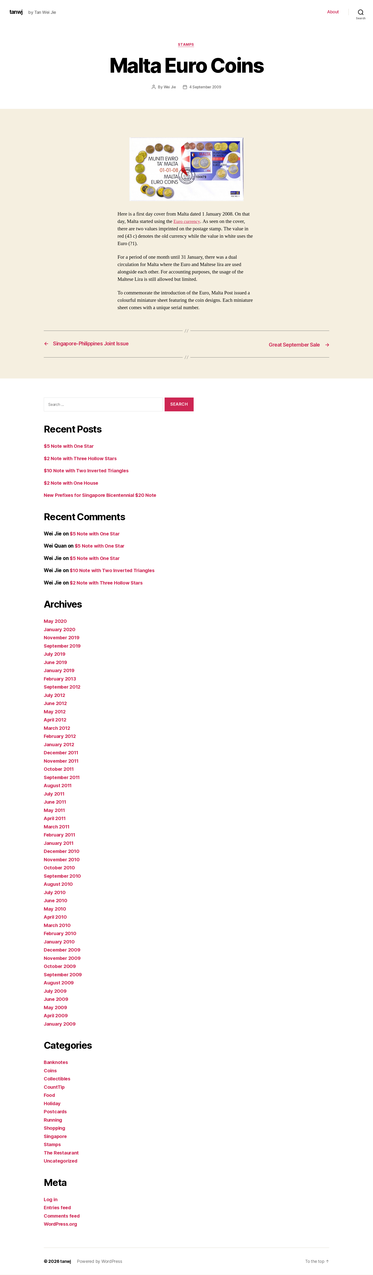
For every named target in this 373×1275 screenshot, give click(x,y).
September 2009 (64, 975)
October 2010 (60, 868)
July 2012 (55, 695)
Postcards (56, 1112)
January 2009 (60, 1024)
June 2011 (56, 802)
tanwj (17, 12)
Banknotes (56, 1062)
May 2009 (56, 1008)
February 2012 (61, 736)
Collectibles (58, 1079)
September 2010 (64, 876)
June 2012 (56, 703)
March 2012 (58, 728)
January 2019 (60, 671)
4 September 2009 (205, 87)
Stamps (186, 45)
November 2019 (63, 638)
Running (53, 1120)
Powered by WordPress (100, 1261)
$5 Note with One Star (70, 446)
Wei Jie (168, 87)
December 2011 (62, 753)
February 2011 (61, 835)
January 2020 (60, 630)
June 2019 (56, 662)
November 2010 (63, 860)
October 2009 (60, 966)
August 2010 (59, 884)
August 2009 (59, 983)
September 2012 (63, 687)
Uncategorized (61, 1161)
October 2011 (60, 769)
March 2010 (58, 925)
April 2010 (56, 917)
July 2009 (56, 991)
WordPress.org (62, 1224)
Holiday (53, 1104)
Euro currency (187, 222)
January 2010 (60, 942)
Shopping (55, 1128)
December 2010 (63, 851)
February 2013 (61, 679)
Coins (51, 1071)
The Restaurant (62, 1153)
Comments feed (63, 1216)
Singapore (56, 1136)
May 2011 (55, 810)
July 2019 (55, 654)
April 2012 (56, 720)
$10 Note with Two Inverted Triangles (89, 471)
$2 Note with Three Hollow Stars (82, 459)
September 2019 (64, 646)
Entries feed (58, 1208)
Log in (51, 1200)
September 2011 (63, 778)
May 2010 (55, 909)
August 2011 (59, 786)
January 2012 (60, 745)
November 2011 (62, 761)
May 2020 (56, 621)
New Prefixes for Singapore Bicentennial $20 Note (103, 495)
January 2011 (60, 843)
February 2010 (61, 934)
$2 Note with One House (72, 483)
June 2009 (57, 999)
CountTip (55, 1087)
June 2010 (56, 901)
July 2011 (55, 794)
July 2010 (55, 893)
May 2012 (55, 712)
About (333, 11)
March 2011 (57, 827)
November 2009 (63, 958)
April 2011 (56, 818)
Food (50, 1095)
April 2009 (56, 1016)
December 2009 (63, 950)
